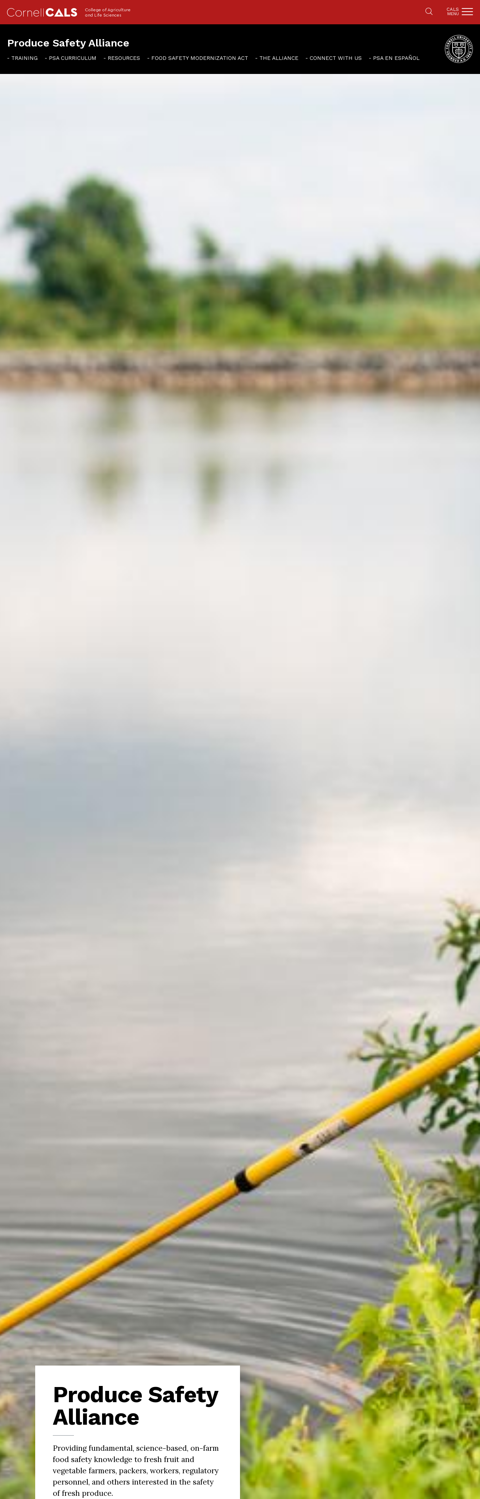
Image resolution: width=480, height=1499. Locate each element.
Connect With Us (336, 58)
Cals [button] (453, 11)
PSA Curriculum (72, 58)
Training (24, 58)
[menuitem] (22, 57)
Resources (124, 58)
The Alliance (278, 58)
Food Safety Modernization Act (199, 58)
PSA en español (396, 58)
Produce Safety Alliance (68, 43)
